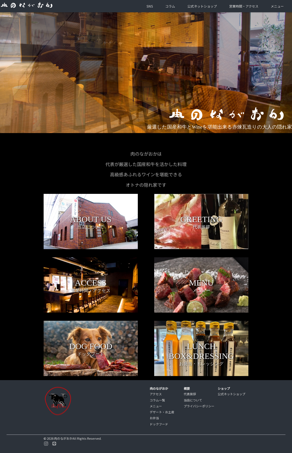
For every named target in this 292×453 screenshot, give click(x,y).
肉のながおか (63, 438)
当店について (193, 400)
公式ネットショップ (202, 6)
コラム (170, 6)
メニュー (277, 6)
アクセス (156, 394)
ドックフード (159, 424)
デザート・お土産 (162, 412)
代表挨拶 (190, 394)
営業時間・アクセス (243, 6)
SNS (149, 6)
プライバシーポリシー (199, 406)
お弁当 (154, 418)
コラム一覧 (157, 400)
